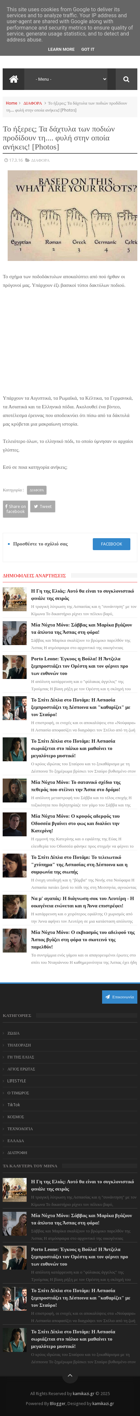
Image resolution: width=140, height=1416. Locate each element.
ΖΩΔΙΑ (13, 1033)
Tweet (43, 506)
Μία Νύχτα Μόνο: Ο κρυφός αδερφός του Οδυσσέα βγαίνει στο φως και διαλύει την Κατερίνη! (75, 823)
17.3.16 (16, 160)
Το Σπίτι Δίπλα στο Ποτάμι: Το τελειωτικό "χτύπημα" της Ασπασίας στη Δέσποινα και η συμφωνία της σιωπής (79, 865)
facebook (111, 543)
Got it (87, 49)
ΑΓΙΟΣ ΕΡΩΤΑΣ (21, 1069)
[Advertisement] (70, 344)
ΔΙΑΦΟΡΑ (32, 103)
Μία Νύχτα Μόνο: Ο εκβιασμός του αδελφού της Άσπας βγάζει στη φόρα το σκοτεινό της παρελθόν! (83, 940)
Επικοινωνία (119, 996)
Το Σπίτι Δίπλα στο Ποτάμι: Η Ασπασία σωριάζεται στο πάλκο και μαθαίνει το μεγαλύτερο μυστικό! (73, 748)
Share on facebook (15, 509)
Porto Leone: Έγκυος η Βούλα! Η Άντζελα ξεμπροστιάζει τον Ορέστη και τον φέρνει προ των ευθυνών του (79, 666)
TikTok (13, 1105)
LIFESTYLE (16, 1081)
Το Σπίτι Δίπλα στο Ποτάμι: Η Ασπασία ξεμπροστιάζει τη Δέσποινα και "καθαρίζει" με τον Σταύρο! (80, 707)
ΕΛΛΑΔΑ (15, 1140)
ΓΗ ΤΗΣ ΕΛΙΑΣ (20, 1057)
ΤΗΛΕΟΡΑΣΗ (19, 1045)
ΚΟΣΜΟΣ (15, 1117)
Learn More (61, 49)
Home (11, 103)
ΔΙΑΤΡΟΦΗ (17, 1152)
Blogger (58, 1403)
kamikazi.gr (83, 1393)
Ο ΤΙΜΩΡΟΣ (18, 1093)
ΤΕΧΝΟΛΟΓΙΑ (20, 1128)
